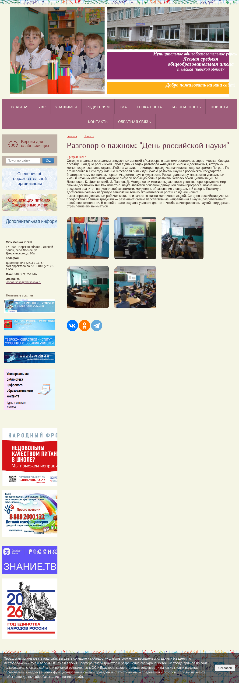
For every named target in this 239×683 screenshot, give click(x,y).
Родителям (98, 107)
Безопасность (186, 107)
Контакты (98, 121)
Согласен (225, 668)
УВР (42, 107)
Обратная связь (134, 121)
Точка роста (149, 107)
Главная (19, 107)
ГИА (123, 107)
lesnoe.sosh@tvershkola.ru (23, 282)
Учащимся (66, 107)
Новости (219, 107)
